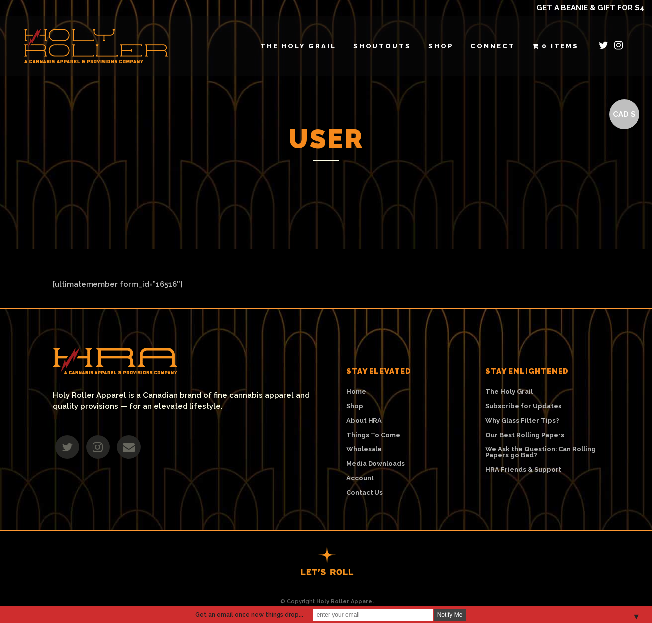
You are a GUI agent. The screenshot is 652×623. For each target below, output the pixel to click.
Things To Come (373, 435)
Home (356, 392)
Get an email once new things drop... (249, 614)
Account (360, 478)
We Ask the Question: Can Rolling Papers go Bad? (540, 452)
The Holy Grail (509, 392)
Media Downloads (375, 464)
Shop (354, 406)
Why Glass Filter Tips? (522, 421)
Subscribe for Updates (523, 406)
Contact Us (364, 493)
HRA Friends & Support (523, 470)
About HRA (364, 421)
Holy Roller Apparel (345, 601)
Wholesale (364, 449)
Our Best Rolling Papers (524, 435)
